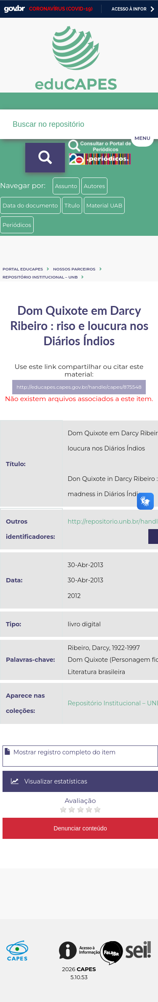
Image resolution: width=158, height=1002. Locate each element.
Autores (94, 186)
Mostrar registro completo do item (59, 752)
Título (72, 205)
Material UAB (104, 205)
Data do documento (30, 205)
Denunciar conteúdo (80, 828)
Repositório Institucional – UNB (40, 277)
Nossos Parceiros (74, 269)
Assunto (66, 186)
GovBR (14, 9)
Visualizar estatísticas (49, 781)
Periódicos (17, 224)
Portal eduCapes (23, 269)
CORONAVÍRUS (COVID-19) (61, 9)
